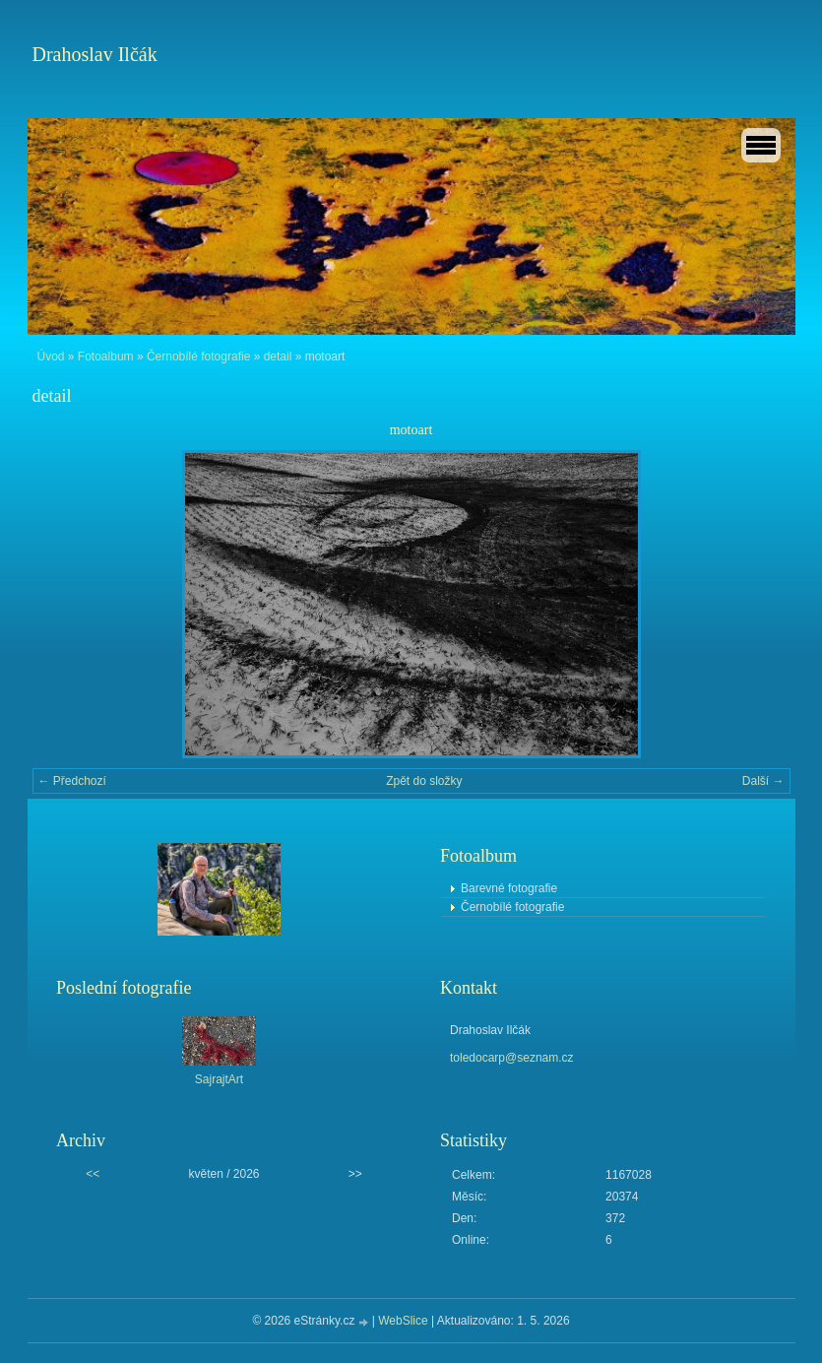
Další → (763, 781)
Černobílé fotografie (198, 356)
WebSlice (402, 1321)
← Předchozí (72, 781)
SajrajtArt (219, 1079)
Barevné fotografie (509, 888)
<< (92, 1174)
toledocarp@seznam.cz (512, 1058)
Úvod (51, 356)
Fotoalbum (106, 356)
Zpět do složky (424, 781)
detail (278, 356)
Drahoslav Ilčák (95, 54)
